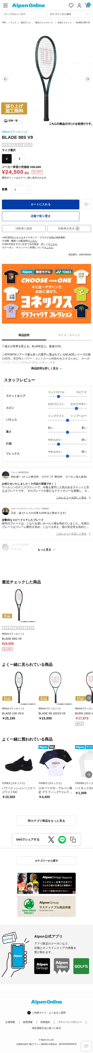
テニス (14, 23)
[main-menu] (5, 5)
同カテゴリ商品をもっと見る (46, 820)
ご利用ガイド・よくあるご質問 (49, 1012)
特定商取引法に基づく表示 (46, 1028)
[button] (5, 79)
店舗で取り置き (41, 216)
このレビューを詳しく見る (71, 497)
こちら (33, 240)
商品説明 (23, 335)
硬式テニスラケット (44, 23)
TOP (4, 23)
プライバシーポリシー (70, 1022)
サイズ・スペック (69, 335)
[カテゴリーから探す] (69, 14)
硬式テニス (26, 23)
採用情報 (27, 1022)
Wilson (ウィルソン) (14, 131)
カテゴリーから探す (46, 860)
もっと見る (44, 549)
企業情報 (10, 1022)
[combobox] (24, 14)
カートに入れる (41, 204)
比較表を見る (69, 228)
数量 (4, 189)
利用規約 (45, 1022)
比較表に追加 (24, 228)
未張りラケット (64, 23)
